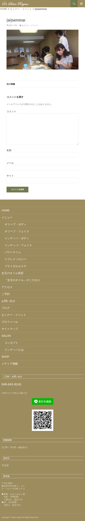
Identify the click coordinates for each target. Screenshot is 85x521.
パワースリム (13, 252)
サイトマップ (10, 328)
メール (10, 163)
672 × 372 (13, 25)
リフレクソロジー (15, 259)
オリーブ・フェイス (17, 231)
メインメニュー (81, 3)
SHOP (5, 356)
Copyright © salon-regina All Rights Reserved (20, 517)
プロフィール (10, 321)
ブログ (6, 307)
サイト (10, 175)
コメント (11, 111)
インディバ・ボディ (17, 238)
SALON (6, 335)
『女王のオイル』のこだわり (22, 280)
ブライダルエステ (15, 266)
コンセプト (11, 342)
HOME (6, 210)
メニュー (7, 217)
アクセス (7, 287)
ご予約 (6, 294)
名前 (9, 150)
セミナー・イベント (30, 25)
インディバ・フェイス (18, 245)
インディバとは (14, 349)
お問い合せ (8, 301)
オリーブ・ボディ (15, 224)
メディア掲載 (10, 363)
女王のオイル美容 (12, 273)
